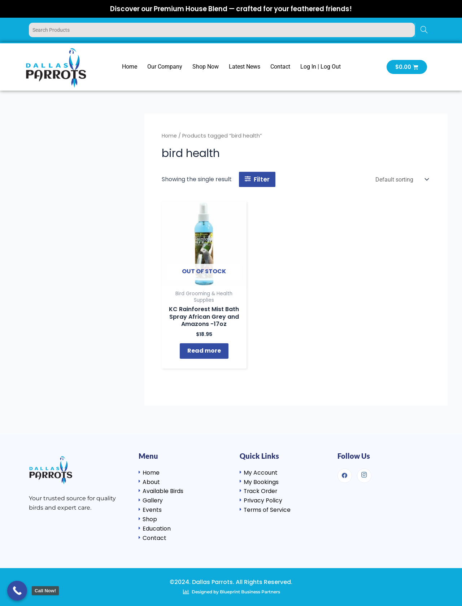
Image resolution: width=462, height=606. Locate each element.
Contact (280, 66)
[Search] (424, 30)
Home (129, 66)
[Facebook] (344, 473)
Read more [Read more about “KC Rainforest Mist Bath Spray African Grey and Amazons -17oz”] (204, 352)
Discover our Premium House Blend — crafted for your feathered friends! (231, 8)
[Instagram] (364, 473)
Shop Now (205, 66)
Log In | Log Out (320, 66)
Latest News (244, 66)
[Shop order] (401, 179)
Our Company (164, 66)
